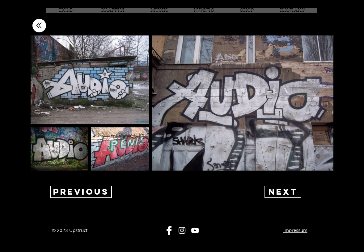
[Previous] (81, 192)
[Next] (283, 192)
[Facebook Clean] (169, 230)
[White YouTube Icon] (195, 230)
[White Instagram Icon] (182, 230)
